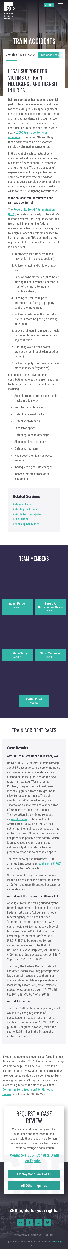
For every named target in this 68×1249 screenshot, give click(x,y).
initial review (19, 819)
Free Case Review (51, 54)
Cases (32, 54)
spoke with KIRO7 (49, 863)
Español (49, 4)
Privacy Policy (20, 1234)
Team (23, 54)
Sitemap (50, 1234)
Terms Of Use (36, 1234)
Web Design (57, 1241)
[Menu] (60, 5)
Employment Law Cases (34, 1174)
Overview (11, 54)
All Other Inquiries (34, 1186)
